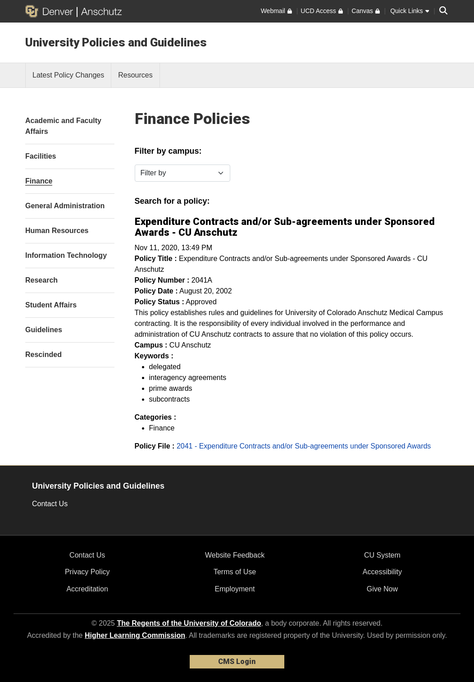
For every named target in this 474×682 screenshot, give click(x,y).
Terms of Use (235, 572)
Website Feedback (234, 555)
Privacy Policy (87, 572)
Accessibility (382, 572)
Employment (235, 589)
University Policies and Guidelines (116, 42)
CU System (382, 555)
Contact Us (50, 504)
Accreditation (87, 589)
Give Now (382, 589)
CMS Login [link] (236, 661)
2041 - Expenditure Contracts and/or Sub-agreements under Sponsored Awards (304, 446)
